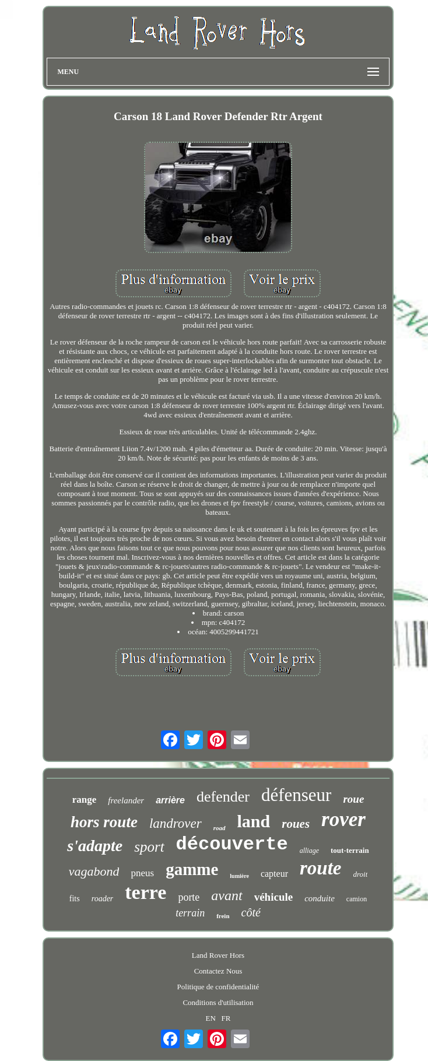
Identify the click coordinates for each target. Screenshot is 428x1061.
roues (296, 824)
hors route (104, 822)
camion (356, 899)
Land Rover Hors (218, 955)
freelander (126, 800)
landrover (175, 823)
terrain (190, 913)
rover (343, 819)
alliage (309, 850)
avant (226, 895)
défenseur (296, 795)
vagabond (94, 871)
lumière (239, 876)
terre (145, 892)
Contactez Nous (218, 971)
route (321, 868)
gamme (192, 869)
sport (149, 847)
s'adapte (94, 846)
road (219, 827)
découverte (232, 844)
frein (222, 915)
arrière (170, 800)
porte (188, 897)
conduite (319, 898)
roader (103, 898)
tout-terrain (350, 850)
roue (353, 799)
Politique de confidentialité (218, 986)
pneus (142, 873)
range (84, 799)
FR (226, 1018)
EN (211, 1018)
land (254, 821)
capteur (274, 874)
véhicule (273, 897)
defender (223, 796)
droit (360, 874)
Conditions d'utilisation (218, 1002)
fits (74, 898)
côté (251, 912)
